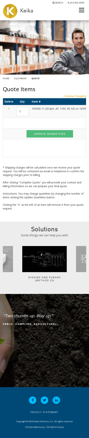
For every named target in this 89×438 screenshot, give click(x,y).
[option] (44, 265)
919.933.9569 (76, 2)
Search (57, 2)
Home (6, 78)
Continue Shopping (75, 96)
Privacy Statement (44, 412)
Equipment (20, 78)
